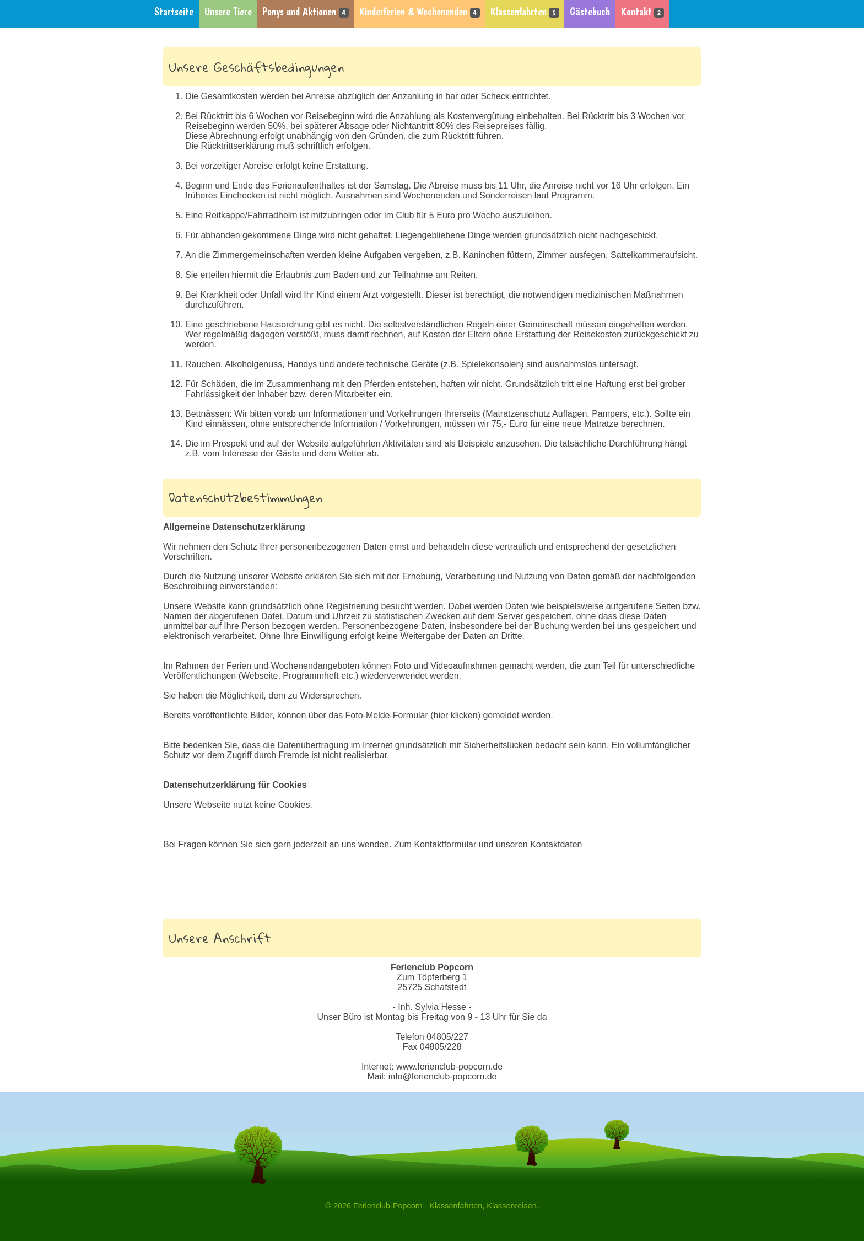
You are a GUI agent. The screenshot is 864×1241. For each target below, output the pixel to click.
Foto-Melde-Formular (412, 715)
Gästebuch (590, 12)
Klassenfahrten (524, 12)
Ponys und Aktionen (305, 12)
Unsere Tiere (228, 12)
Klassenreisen (511, 1205)
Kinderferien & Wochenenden (419, 12)
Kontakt (642, 12)
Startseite (173, 12)
